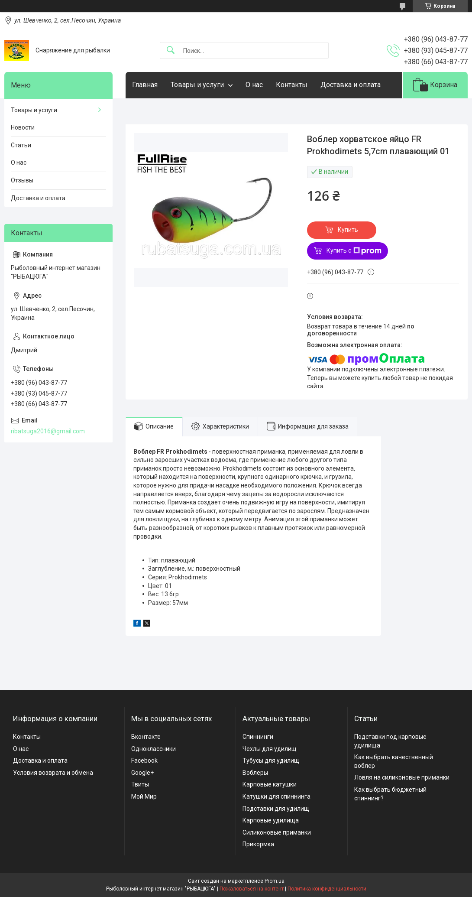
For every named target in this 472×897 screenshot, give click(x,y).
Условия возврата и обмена (53, 772)
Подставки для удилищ (275, 808)
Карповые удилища (270, 820)
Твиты (140, 784)
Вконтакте (146, 736)
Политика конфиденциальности (327, 889)
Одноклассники (153, 748)
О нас (254, 85)
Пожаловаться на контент (252, 889)
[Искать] (171, 50)
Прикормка (258, 844)
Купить (348, 229)
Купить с (354, 251)
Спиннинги (257, 736)
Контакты (291, 85)
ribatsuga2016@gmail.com (48, 431)
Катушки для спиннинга (276, 796)
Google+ (142, 772)
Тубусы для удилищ (270, 760)
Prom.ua (274, 881)
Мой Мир (144, 796)
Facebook (144, 760)
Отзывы (22, 180)
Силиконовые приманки (276, 832)
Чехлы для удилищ (269, 748)
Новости (23, 127)
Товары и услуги (197, 85)
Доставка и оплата (350, 85)
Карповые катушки (269, 784)
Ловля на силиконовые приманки (401, 777)
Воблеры (255, 772)
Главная (145, 85)
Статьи (21, 145)
